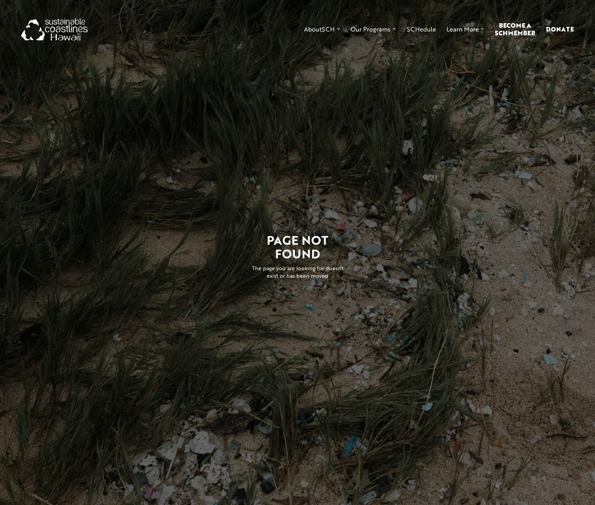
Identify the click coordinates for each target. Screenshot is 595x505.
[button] (322, 29)
